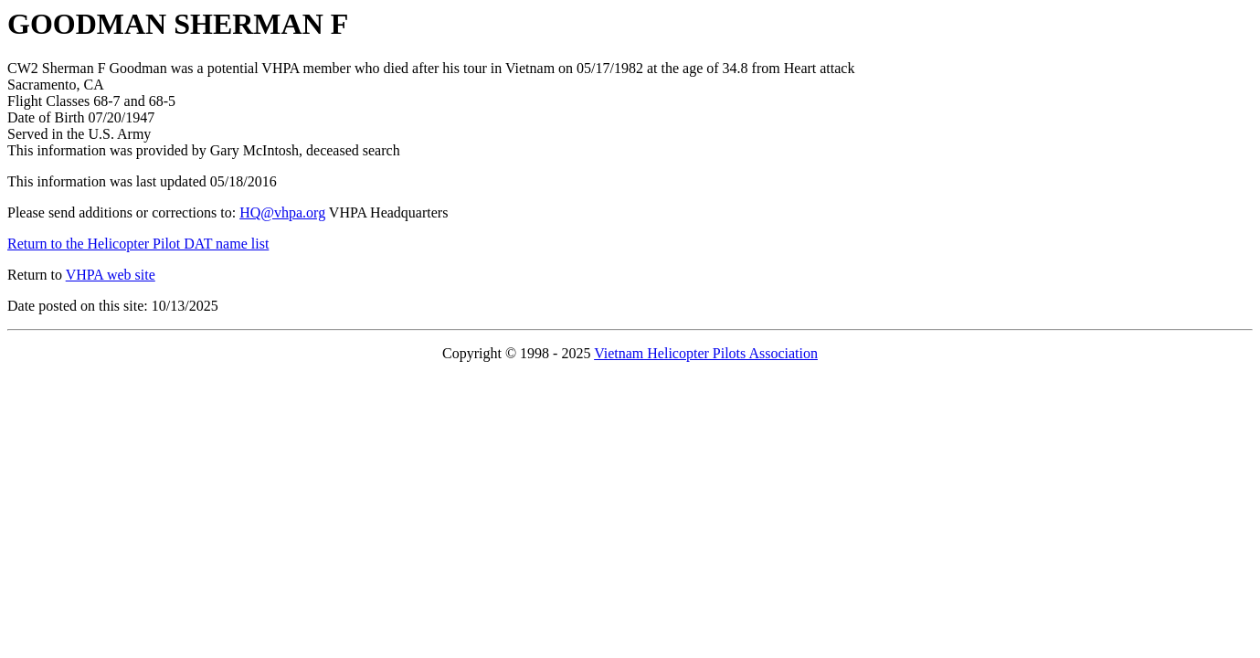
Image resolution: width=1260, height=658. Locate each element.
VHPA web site (110, 274)
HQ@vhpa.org (282, 212)
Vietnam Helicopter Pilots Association (706, 353)
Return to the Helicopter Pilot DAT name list (138, 243)
